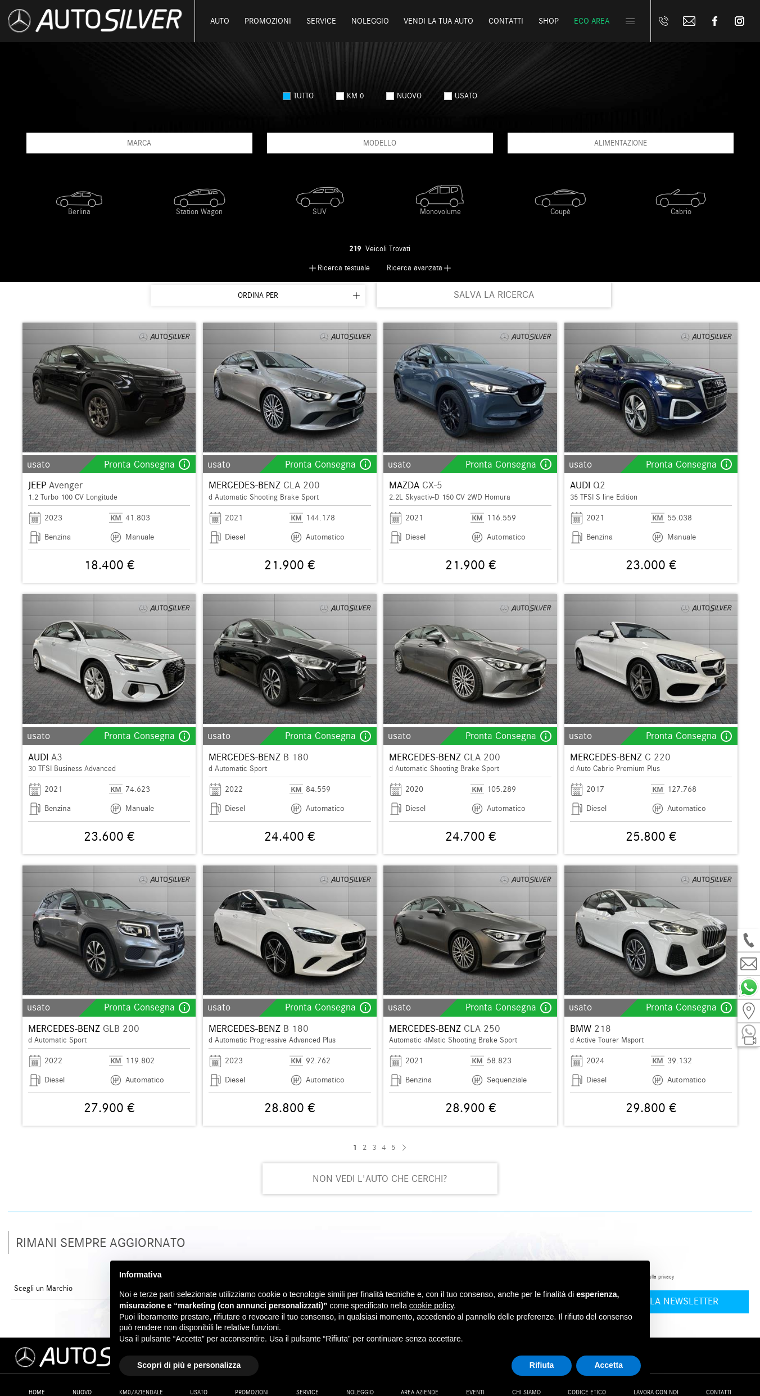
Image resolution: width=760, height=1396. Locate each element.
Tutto (298, 96)
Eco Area (591, 21)
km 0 (350, 96)
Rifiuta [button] (542, 1365)
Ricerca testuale (344, 268)
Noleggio (370, 21)
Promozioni (268, 21)
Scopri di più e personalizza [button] (189, 1365)
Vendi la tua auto (438, 21)
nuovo (404, 96)
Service (321, 21)
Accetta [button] (608, 1365)
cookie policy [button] (431, 1305)
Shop (549, 21)
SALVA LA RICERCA (494, 295)
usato (460, 96)
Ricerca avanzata (414, 268)
